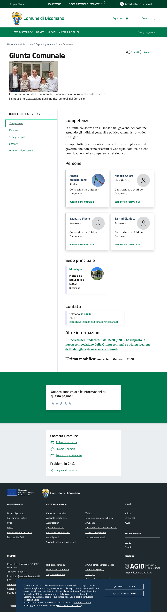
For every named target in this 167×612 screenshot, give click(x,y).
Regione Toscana (18, 4)
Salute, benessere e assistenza (61, 542)
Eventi (128, 547)
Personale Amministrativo (19, 532)
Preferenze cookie (82, 602)
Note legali (90, 574)
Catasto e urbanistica (56, 513)
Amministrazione (24, 44)
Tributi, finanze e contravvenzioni (101, 527)
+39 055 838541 (19, 571)
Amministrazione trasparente (99, 565)
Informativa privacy (94, 569)
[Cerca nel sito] (153, 18)
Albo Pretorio (54, 4)
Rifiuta (124, 586)
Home (10, 44)
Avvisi (127, 523)
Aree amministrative (17, 518)
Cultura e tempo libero (95, 532)
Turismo (89, 513)
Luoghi (128, 542)
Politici (10, 527)
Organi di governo (44, 44)
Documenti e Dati (15, 537)
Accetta (124, 593)
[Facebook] (125, 18)
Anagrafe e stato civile (57, 518)
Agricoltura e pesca (55, 527)
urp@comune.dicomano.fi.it (27, 576)
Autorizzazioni (53, 523)
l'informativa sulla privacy (69, 605)
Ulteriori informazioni (82, 202)
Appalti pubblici (53, 537)
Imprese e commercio (95, 537)
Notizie (128, 513)
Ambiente (90, 523)
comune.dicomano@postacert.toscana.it (93, 321)
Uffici (9, 523)
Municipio (75, 269)
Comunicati (130, 518)
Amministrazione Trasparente (87, 3)
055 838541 (88, 313)
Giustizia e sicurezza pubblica (99, 518)
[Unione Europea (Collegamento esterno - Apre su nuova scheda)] (21, 493)
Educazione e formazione (58, 532)
